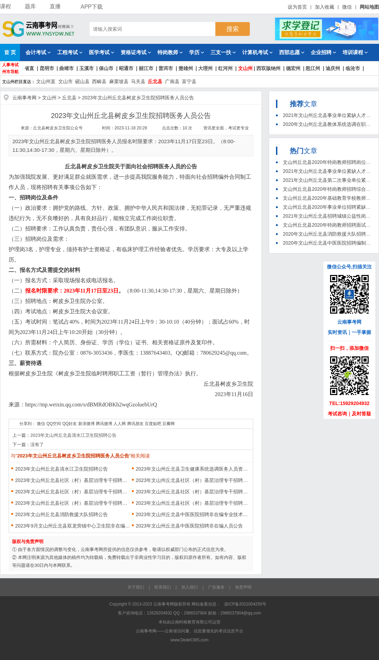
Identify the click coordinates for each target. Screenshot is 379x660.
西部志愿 (291, 52)
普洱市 (165, 68)
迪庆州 (333, 68)
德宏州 (293, 68)
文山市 (65, 81)
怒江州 (313, 68)
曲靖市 (66, 68)
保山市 (106, 68)
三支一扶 (223, 52)
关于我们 (135, 587)
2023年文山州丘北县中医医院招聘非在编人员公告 (189, 526)
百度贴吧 (153, 423)
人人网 (119, 423)
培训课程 (355, 52)
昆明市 (47, 68)
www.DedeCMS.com (189, 640)
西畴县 (99, 81)
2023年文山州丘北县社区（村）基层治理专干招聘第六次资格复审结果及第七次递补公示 (73, 480)
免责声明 (243, 587)
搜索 (232, 29)
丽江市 (146, 68)
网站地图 (369, 7)
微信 (347, 7)
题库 (30, 6)
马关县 (138, 81)
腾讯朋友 (135, 423)
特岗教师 (170, 52)
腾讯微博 (104, 423)
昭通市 (126, 68)
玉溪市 (86, 68)
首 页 (10, 52)
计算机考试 (257, 52)
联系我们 (162, 587)
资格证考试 (136, 52)
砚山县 (82, 81)
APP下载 (88, 6)
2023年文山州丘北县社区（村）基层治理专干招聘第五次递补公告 (193, 491)
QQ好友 (69, 423)
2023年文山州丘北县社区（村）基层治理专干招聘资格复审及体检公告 (193, 503)
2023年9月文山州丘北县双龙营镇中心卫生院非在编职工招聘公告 (73, 526)
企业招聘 (323, 52)
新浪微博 (86, 423)
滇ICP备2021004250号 (245, 604)
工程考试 (69, 52)
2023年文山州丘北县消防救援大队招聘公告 (61, 514)
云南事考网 (24, 97)
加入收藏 (324, 7)
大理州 (205, 68)
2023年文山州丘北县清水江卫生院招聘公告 (73, 435)
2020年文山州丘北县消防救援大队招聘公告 (329, 234)
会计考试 (38, 52)
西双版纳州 (268, 68)
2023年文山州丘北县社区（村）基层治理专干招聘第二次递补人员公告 (73, 491)
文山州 (245, 68)
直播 (55, 6)
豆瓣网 (168, 423)
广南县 (172, 81)
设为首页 (297, 7)
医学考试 (101, 52)
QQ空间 (54, 423)
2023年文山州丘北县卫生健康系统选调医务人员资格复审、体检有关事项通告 (193, 469)
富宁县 (189, 81)
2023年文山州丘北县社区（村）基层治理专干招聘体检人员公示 (193, 480)
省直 (29, 68)
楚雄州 (185, 68)
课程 (5, 6)
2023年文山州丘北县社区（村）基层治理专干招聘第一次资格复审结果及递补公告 (73, 503)
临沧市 (353, 68)
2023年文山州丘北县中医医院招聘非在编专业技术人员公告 (193, 514)
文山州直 (45, 81)
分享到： (27, 423)
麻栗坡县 (119, 81)
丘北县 (155, 81)
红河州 (225, 68)
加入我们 (189, 587)
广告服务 (216, 587)
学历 (196, 52)
